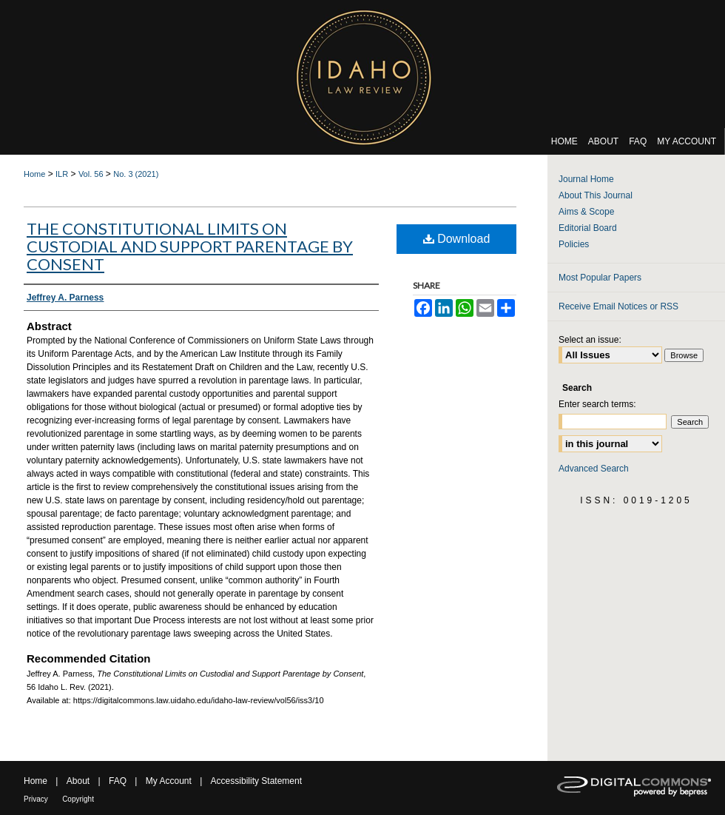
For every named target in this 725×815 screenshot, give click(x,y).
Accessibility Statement (256, 781)
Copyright (78, 799)
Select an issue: (590, 340)
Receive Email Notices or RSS (618, 306)
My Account (169, 781)
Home (34, 174)
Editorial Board (588, 228)
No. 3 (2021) (135, 174)
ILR (61, 174)
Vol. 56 (91, 174)
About (78, 781)
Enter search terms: (597, 404)
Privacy (36, 799)
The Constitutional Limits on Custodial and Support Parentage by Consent (190, 246)
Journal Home (586, 179)
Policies (574, 244)
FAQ (118, 781)
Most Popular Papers (600, 277)
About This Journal (596, 195)
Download (456, 238)
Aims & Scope (586, 212)
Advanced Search (594, 468)
